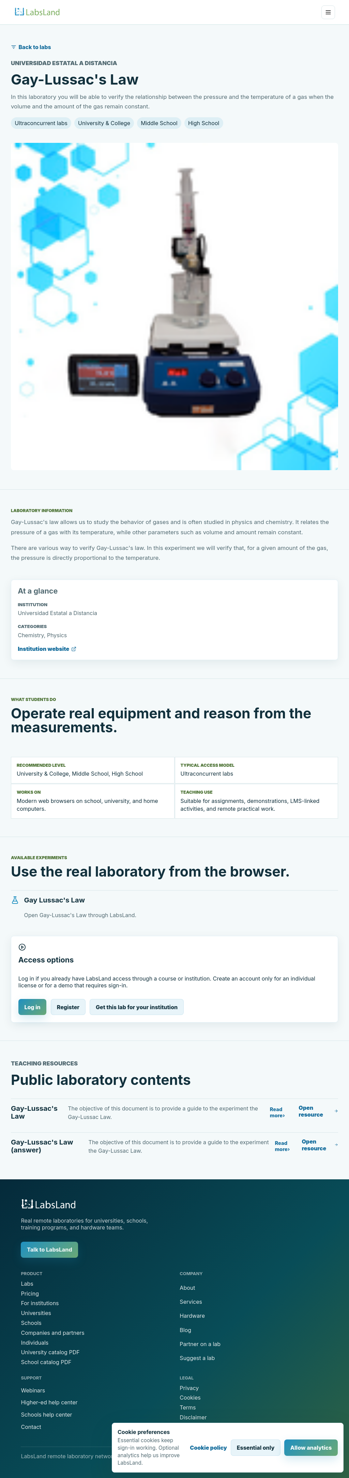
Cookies (190, 1397)
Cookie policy (208, 1447)
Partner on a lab (200, 1344)
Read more (276, 1112)
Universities (36, 1313)
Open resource (318, 1111)
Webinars (33, 1390)
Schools (31, 1322)
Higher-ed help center (49, 1402)
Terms (188, 1407)
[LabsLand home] (37, 12)
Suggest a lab (197, 1358)
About (187, 1287)
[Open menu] (328, 12)
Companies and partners (52, 1332)
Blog (185, 1330)
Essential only (256, 1447)
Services (191, 1301)
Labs (27, 1283)
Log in (32, 1007)
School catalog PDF (46, 1362)
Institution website (47, 648)
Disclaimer (193, 1417)
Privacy (189, 1388)
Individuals (34, 1342)
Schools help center (46, 1414)
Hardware (192, 1315)
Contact (31, 1426)
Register (68, 1007)
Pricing (30, 1293)
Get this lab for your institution (137, 1007)
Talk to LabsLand (49, 1249)
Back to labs (31, 47)
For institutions (40, 1303)
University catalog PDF (50, 1352)
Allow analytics (311, 1447)
